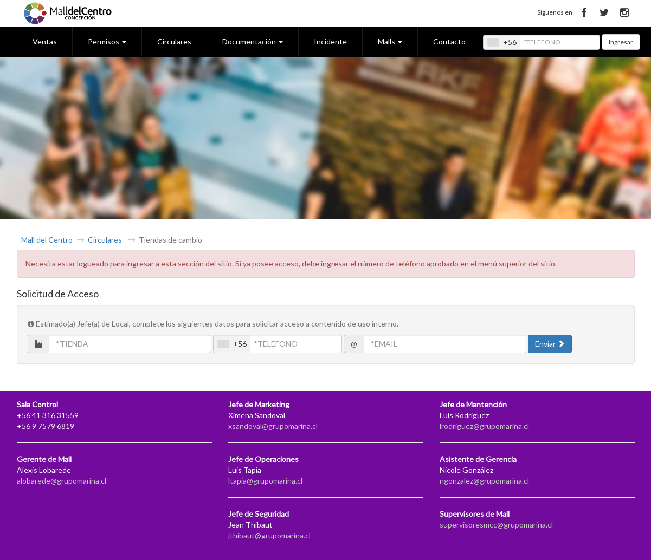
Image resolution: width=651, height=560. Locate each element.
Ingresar (621, 42)
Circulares (174, 41)
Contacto (449, 41)
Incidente (330, 41)
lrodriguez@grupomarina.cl (484, 426)
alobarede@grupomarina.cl (61, 480)
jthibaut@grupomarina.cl (269, 535)
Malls (390, 41)
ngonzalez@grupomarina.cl (484, 480)
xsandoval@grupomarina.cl (273, 426)
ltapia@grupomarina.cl (265, 480)
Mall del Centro (47, 239)
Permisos (107, 41)
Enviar (550, 343)
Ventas (45, 41)
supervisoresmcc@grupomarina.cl (496, 524)
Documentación (252, 41)
